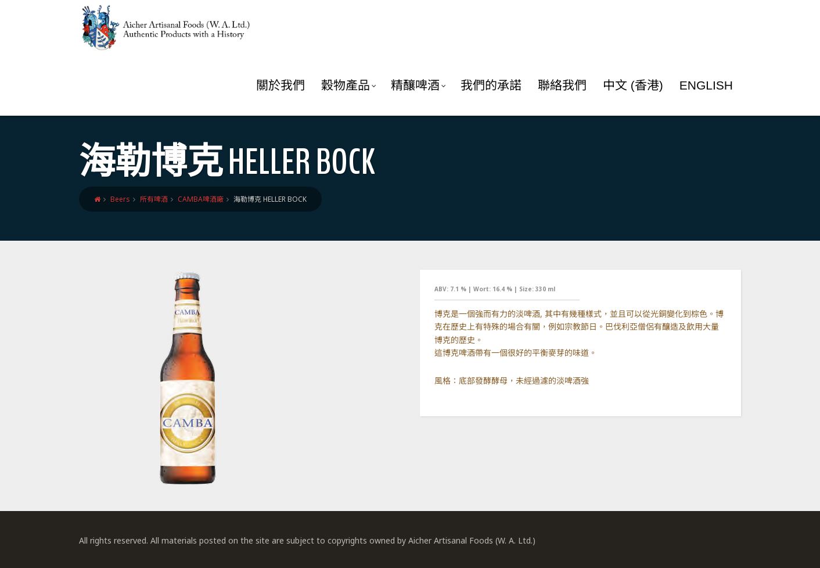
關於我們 (280, 85)
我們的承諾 (491, 85)
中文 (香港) (633, 85)
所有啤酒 (154, 199)
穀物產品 (348, 85)
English (706, 85)
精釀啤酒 (418, 85)
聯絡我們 (562, 85)
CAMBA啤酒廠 (201, 199)
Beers (120, 199)
